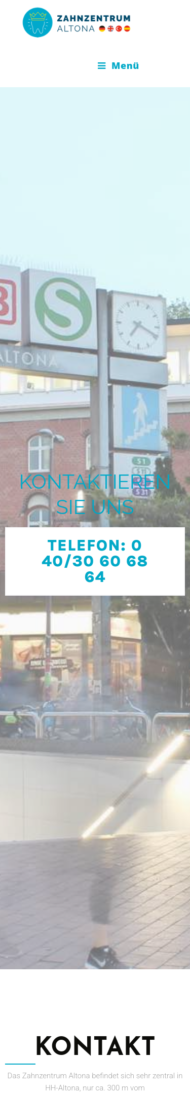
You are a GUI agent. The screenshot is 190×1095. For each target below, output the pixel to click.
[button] (95, 518)
